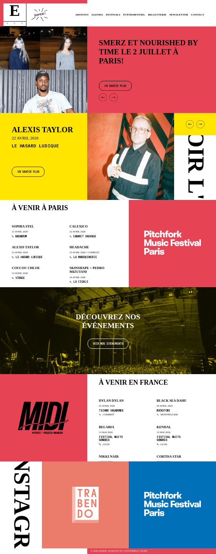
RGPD (143, 551)
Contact (197, 14)
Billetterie (157, 14)
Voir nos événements (108, 343)
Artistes (81, 14)
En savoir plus (28, 171)
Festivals (113, 14)
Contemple (131, 551)
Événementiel (134, 14)
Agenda (97, 14)
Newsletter (178, 14)
